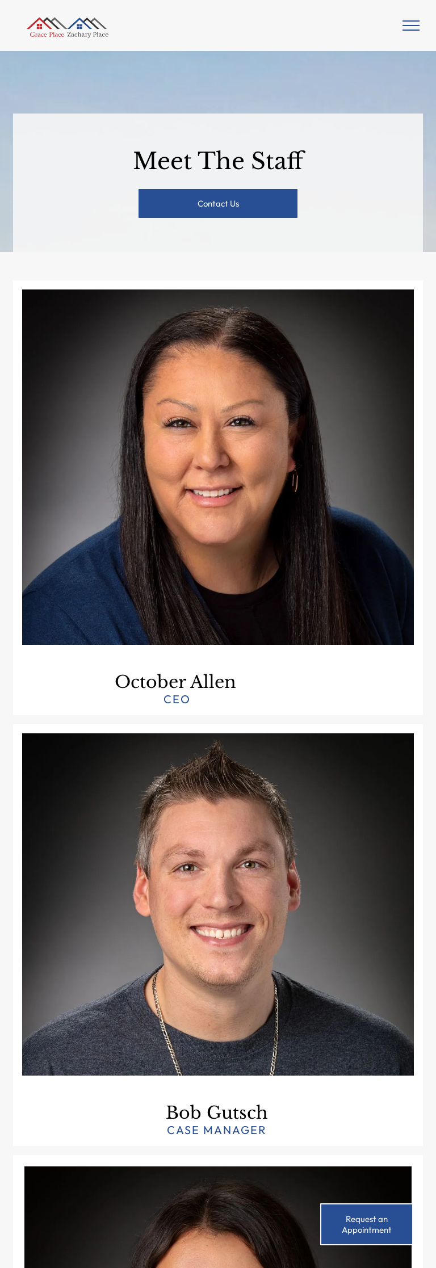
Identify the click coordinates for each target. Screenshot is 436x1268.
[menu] (411, 25)
